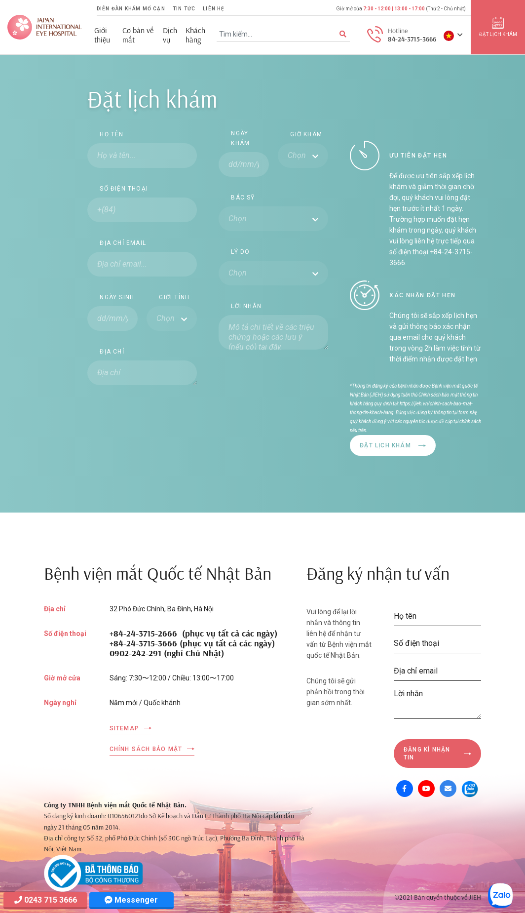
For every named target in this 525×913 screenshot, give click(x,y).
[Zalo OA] (469, 788)
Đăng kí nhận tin (427, 753)
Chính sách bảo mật (146, 749)
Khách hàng (195, 35)
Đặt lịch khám (385, 445)
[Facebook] (404, 788)
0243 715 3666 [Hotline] (45, 900)
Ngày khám (240, 138)
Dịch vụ (170, 35)
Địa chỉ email (123, 242)
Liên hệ (214, 8)
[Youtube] (426, 788)
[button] (453, 35)
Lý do (240, 251)
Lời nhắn (246, 306)
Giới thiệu (102, 35)
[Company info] (93, 872)
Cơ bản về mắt (137, 35)
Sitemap (124, 728)
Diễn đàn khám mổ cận (131, 8)
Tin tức (184, 8)
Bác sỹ (243, 197)
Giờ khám (306, 134)
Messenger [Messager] (131, 900)
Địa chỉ (112, 351)
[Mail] (448, 788)
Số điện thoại (124, 188)
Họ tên (111, 134)
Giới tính (174, 297)
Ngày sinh (117, 297)
